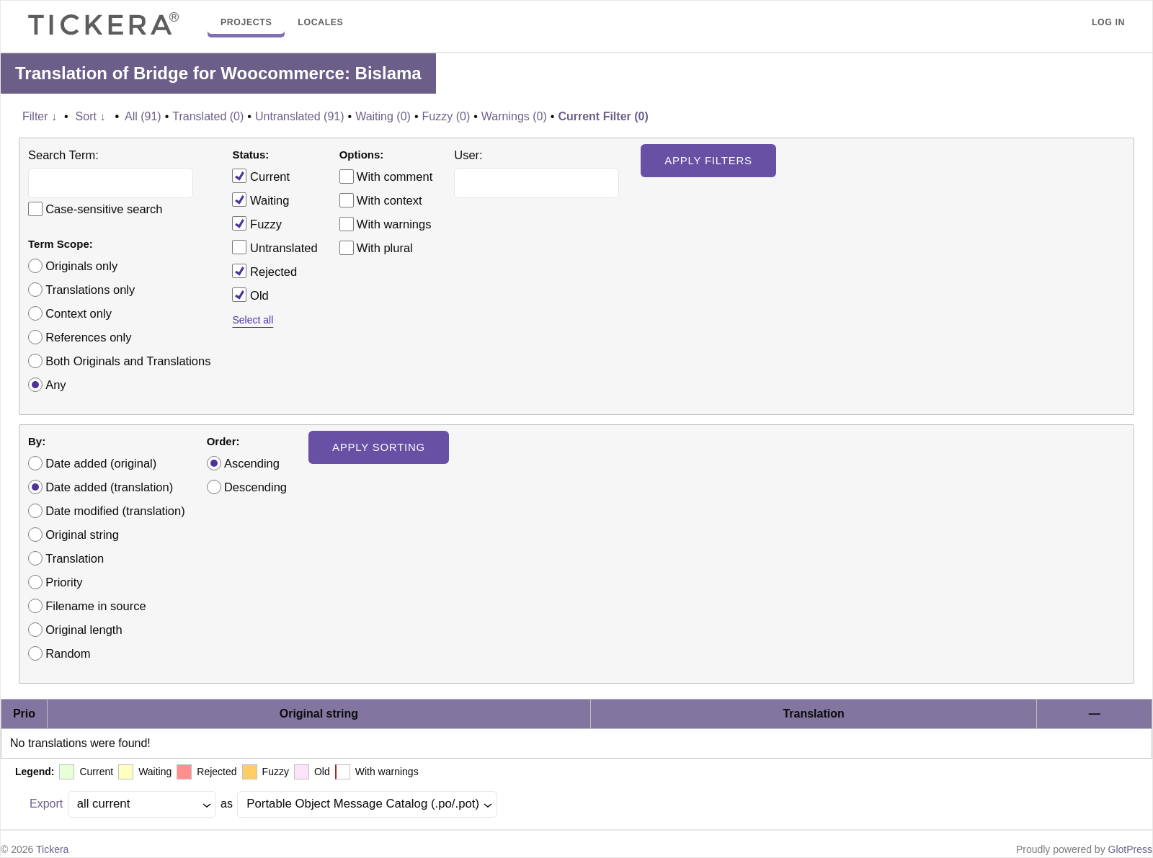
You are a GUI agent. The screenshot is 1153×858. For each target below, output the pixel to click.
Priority (63, 582)
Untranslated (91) (299, 116)
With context (389, 200)
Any (55, 384)
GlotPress (1130, 849)
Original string (82, 534)
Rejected (264, 271)
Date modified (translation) (115, 510)
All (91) (143, 116)
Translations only (90, 289)
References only (88, 337)
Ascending (252, 463)
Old (250, 294)
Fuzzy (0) (446, 116)
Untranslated (274, 247)
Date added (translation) (109, 487)
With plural (385, 247)
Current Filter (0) (603, 116)
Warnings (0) (514, 116)
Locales (320, 22)
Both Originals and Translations (127, 360)
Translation (74, 558)
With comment (394, 176)
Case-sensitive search (103, 208)
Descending (255, 487)
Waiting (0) (383, 116)
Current (261, 176)
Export (46, 803)
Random (67, 653)
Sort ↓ (91, 116)
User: (468, 154)
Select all (252, 320)
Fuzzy (257, 223)
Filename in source (95, 605)
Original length (83, 629)
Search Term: (63, 154)
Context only (78, 313)
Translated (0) (208, 116)
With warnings (394, 224)
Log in (1108, 22)
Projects (246, 22)
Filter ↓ (39, 116)
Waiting (260, 199)
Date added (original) (100, 463)
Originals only (81, 265)
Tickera (52, 849)
